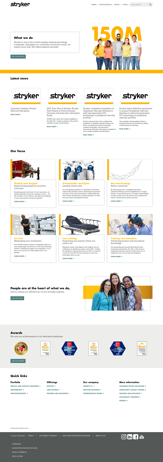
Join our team (17, 298)
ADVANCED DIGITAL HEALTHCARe (131, 386)
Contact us (88, 386)
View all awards (18, 361)
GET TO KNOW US (18, 57)
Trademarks (16, 444)
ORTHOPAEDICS (16, 390)
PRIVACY (31, 436)
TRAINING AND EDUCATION (57, 393)
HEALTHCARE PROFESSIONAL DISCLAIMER (76, 436)
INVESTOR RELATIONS (91, 390)
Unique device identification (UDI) (24, 448)
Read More (15, 114)
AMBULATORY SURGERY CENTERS (131, 390)
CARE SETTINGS (52, 390)
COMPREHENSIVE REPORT (92, 393)
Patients (122, 401)
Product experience (19, 452)
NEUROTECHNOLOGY (18, 393)
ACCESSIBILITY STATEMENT (48, 436)
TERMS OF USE (100, 436)
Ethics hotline (17, 456)
